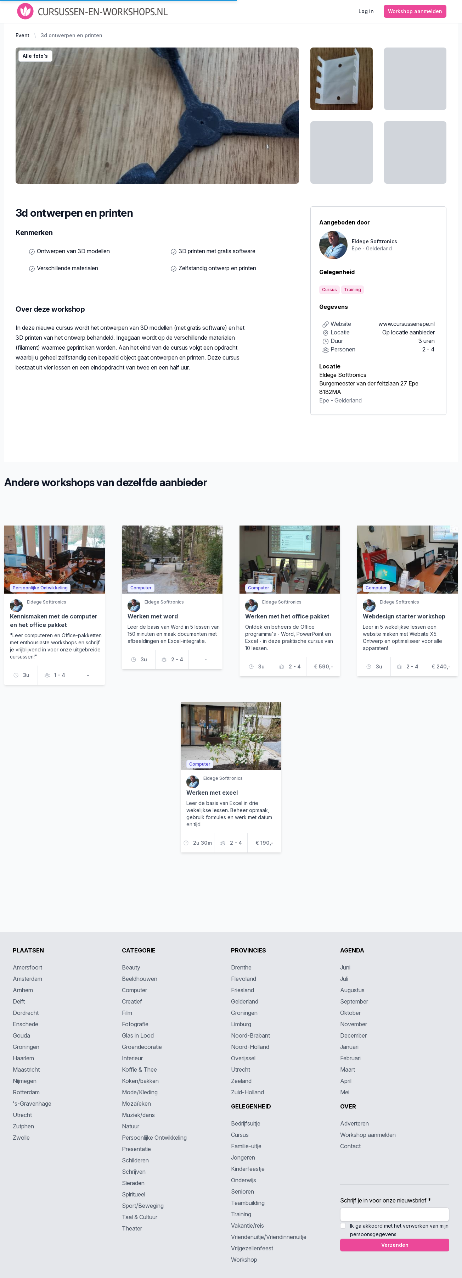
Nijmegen (24, 1080)
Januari (349, 1046)
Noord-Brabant (250, 1035)
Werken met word (153, 616)
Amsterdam (27, 978)
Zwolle (21, 1137)
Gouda (21, 1035)
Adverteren (354, 1123)
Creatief (132, 1001)
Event (22, 35)
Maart (347, 1069)
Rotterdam (26, 1092)
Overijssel (243, 1058)
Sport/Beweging (143, 1205)
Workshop (244, 1259)
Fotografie (135, 1024)
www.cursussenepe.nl (406, 323)
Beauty (131, 967)
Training (241, 1214)
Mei (344, 1092)
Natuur (130, 1126)
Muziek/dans (138, 1114)
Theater (132, 1228)
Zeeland (241, 1080)
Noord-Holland (250, 1046)
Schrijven (134, 1171)
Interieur (132, 1058)
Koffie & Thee (139, 1069)
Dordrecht (26, 1012)
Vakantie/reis (247, 1225)
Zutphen (23, 1126)
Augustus (352, 990)
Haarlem (23, 1058)
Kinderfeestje (248, 1168)
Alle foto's (35, 56)
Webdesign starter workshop (404, 616)
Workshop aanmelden (368, 1134)
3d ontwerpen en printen (71, 35)
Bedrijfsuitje (245, 1123)
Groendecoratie (142, 1046)
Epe (324, 400)
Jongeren (243, 1157)
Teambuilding (248, 1202)
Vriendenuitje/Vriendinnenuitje (268, 1236)
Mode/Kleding (140, 1092)
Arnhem (23, 990)
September (354, 1001)
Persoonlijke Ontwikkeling (154, 1137)
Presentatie (136, 1148)
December (353, 1035)
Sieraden (133, 1183)
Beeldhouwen (139, 978)
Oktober (350, 1012)
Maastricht (26, 1069)
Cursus (240, 1134)
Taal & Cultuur (139, 1217)
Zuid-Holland (247, 1092)
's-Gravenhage (32, 1103)
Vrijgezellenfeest (252, 1248)
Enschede (25, 1024)
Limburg (241, 1024)
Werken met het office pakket (287, 616)
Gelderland (348, 400)
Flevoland (243, 978)
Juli (344, 978)
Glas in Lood (138, 1035)
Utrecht (22, 1114)
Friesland (242, 990)
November (353, 1024)
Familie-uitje (246, 1146)
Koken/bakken (140, 1080)
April (345, 1080)
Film (127, 1012)
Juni (345, 967)
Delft (19, 1001)
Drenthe (241, 967)
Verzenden (395, 1245)
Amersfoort (27, 967)
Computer (134, 990)
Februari (350, 1058)
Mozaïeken (136, 1103)
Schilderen (135, 1160)
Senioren (242, 1191)
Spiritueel (133, 1194)
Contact (350, 1146)
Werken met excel (212, 792)
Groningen (26, 1046)
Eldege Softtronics (342, 374)
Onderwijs (243, 1180)
